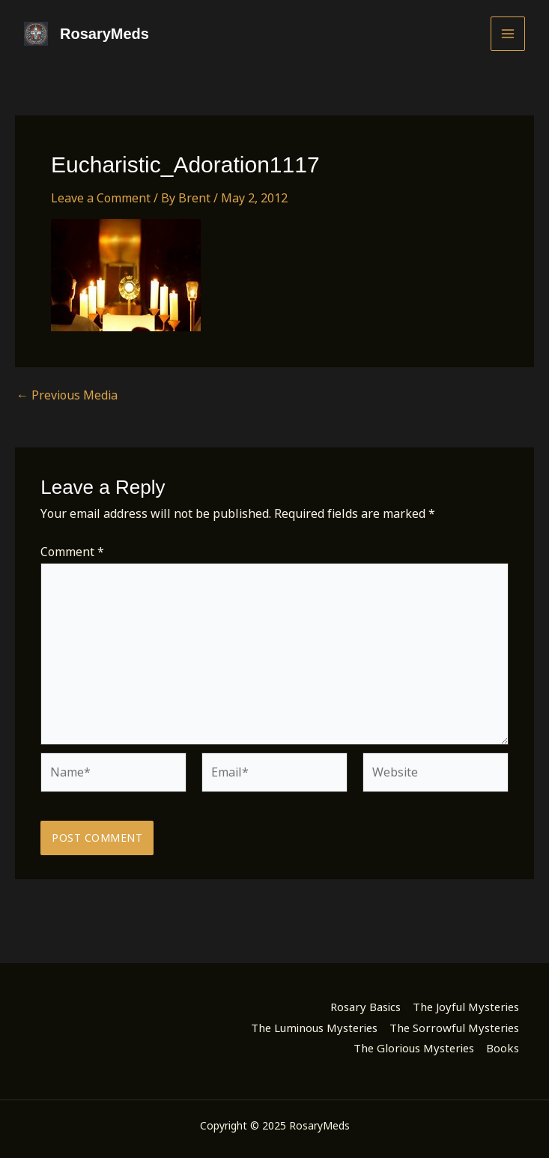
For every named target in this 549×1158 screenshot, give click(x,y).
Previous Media (67, 395)
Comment (72, 551)
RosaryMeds (104, 33)
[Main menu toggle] (508, 33)
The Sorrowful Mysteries (454, 1027)
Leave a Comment (101, 198)
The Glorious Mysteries (414, 1047)
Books (502, 1047)
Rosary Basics (365, 1006)
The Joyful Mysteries (466, 1006)
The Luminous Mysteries (314, 1027)
